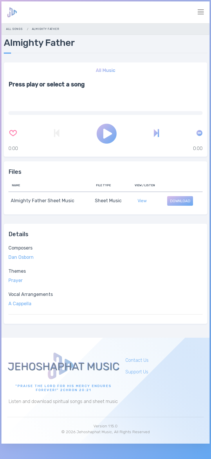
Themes (17, 271)
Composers (20, 248)
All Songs (14, 28)
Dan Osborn (21, 257)
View (142, 200)
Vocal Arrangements (30, 294)
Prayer (15, 280)
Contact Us (137, 360)
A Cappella (19, 303)
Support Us (136, 372)
